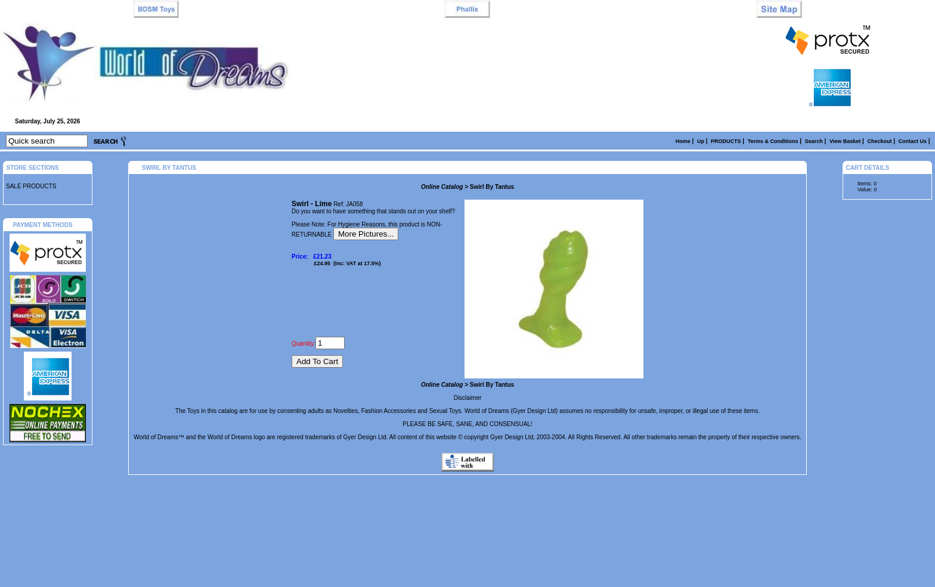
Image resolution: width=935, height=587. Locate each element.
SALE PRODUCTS (31, 186)
